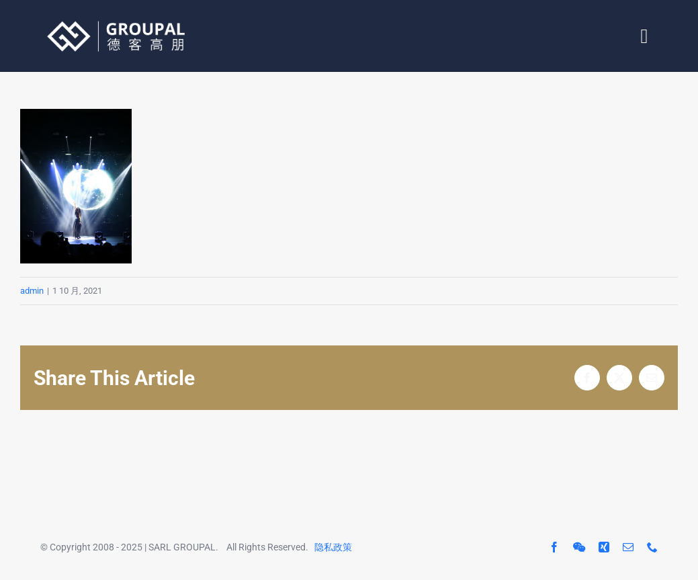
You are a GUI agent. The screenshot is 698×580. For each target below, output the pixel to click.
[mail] (628, 547)
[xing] (604, 547)
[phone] (652, 547)
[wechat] (579, 547)
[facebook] (554, 547)
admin (32, 291)
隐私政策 (333, 547)
